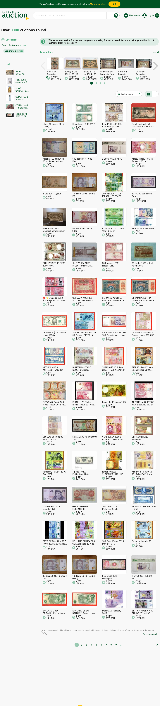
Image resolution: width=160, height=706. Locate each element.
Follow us (97, 697)
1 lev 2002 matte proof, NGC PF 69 (21, 81)
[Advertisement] (15, 171)
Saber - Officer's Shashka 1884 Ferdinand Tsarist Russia (20, 72)
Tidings (58, 697)
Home (57, 692)
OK (114, 4)
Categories (12, 40)
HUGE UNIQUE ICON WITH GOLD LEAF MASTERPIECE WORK (22, 89)
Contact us (82, 697)
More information (98, 4)
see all (156, 52)
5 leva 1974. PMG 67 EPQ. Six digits (22, 115)
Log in (151, 15)
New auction (135, 15)
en (157, 15)
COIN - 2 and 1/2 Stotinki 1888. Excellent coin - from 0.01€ (22, 106)
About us (69, 697)
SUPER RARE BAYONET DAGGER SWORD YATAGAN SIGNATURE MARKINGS (22, 98)
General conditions (94, 692)
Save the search (150, 634)
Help (79, 692)
